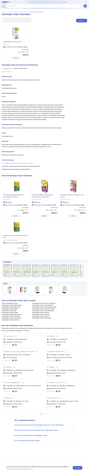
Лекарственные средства (13, 12)
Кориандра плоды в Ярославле (41, 318)
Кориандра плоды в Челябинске (12, 318)
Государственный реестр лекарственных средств (18, 163)
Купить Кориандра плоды (9, 303)
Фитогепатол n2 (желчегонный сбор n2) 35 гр (15, 236)
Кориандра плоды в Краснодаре (12, 305)
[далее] (83, 270)
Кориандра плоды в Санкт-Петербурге (44, 303)
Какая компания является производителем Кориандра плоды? (44, 430)
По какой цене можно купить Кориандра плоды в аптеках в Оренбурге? (44, 425)
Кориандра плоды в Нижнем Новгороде (44, 307)
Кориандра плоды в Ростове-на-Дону (43, 309)
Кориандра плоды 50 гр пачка (12, 41)
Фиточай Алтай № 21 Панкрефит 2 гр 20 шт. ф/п (72, 196)
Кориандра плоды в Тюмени (40, 314)
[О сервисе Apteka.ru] (86, 2)
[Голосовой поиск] (81, 6)
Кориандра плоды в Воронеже (11, 307)
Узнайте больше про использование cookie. (20, 470)
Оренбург (4, 12)
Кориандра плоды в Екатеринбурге (43, 310)
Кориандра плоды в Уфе (9, 310)
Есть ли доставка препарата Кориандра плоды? (44, 435)
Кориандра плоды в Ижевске (10, 320)
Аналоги (81, 21)
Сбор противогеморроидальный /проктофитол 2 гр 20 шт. (13, 196)
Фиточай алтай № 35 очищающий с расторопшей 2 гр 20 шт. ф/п (42, 196)
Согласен (77, 469)
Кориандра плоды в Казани (40, 312)
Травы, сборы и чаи (24, 12)
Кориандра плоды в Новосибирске (42, 305)
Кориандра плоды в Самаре (40, 316)
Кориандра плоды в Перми (10, 312)
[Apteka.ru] (6, 2)
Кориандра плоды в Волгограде (11, 314)
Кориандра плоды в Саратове (11, 316)
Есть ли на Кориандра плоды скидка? (44, 440)
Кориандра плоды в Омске (10, 309)
